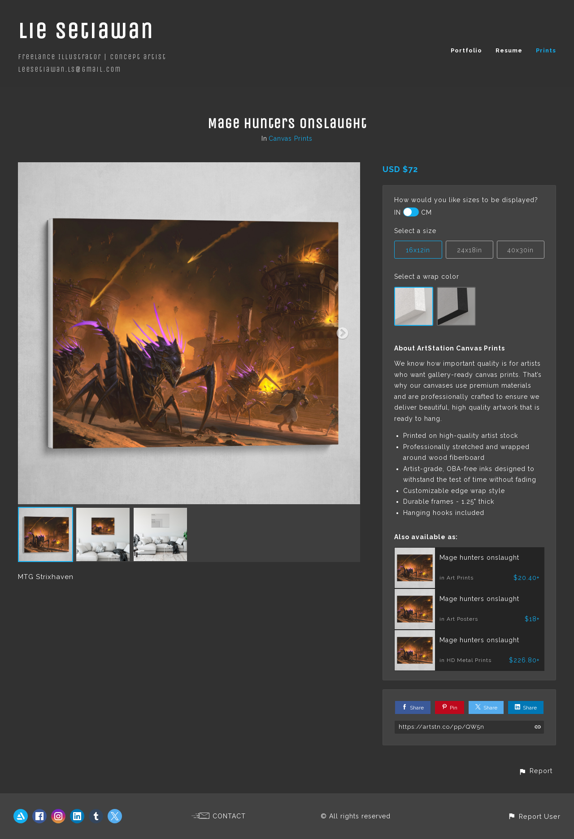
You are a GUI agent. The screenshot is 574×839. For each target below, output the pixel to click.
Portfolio (466, 50)
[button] (535, 770)
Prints (546, 50)
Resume (509, 50)
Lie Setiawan (86, 30)
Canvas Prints (291, 138)
